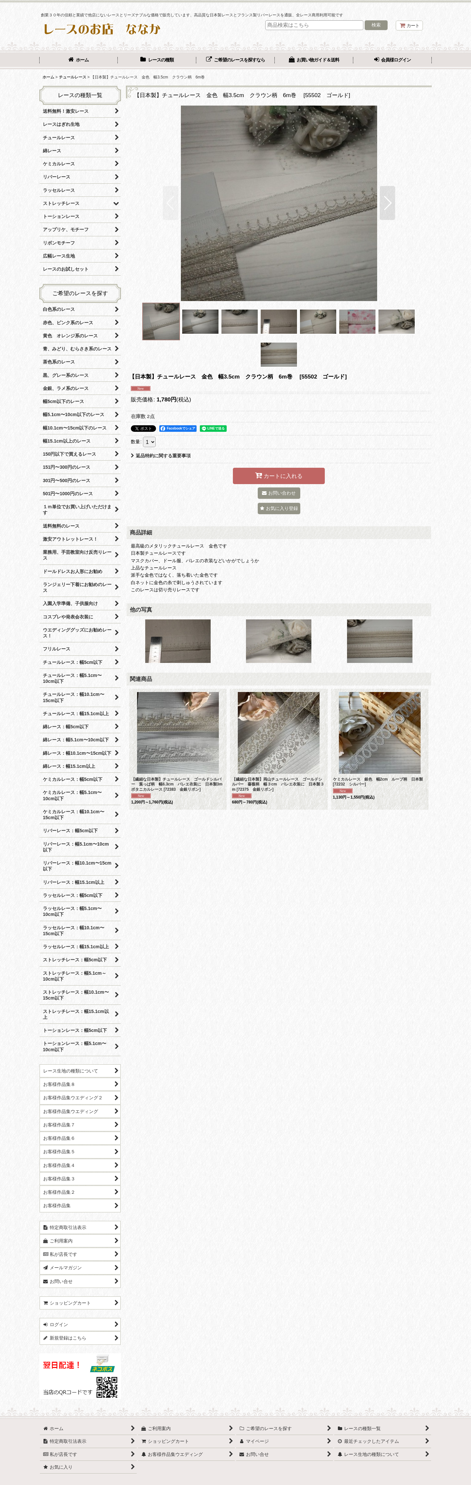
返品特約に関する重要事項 (161, 455)
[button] (170, 203)
